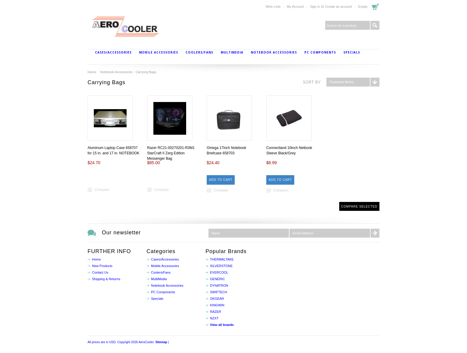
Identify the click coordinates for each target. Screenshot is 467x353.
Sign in (315, 6)
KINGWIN (217, 305)
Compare (101, 190)
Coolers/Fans (199, 52)
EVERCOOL (219, 272)
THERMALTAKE (222, 259)
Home (92, 72)
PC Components (320, 52)
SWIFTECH (218, 292)
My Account (295, 6)
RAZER (215, 311)
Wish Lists (273, 6)
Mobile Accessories (158, 52)
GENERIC (217, 279)
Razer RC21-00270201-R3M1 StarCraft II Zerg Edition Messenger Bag (170, 153)
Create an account (338, 6)
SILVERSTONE (221, 266)
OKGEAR (217, 298)
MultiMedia (232, 52)
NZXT (214, 318)
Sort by (311, 82)
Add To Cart (220, 179)
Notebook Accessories (274, 52)
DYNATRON (219, 285)
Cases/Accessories (113, 52)
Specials (351, 52)
